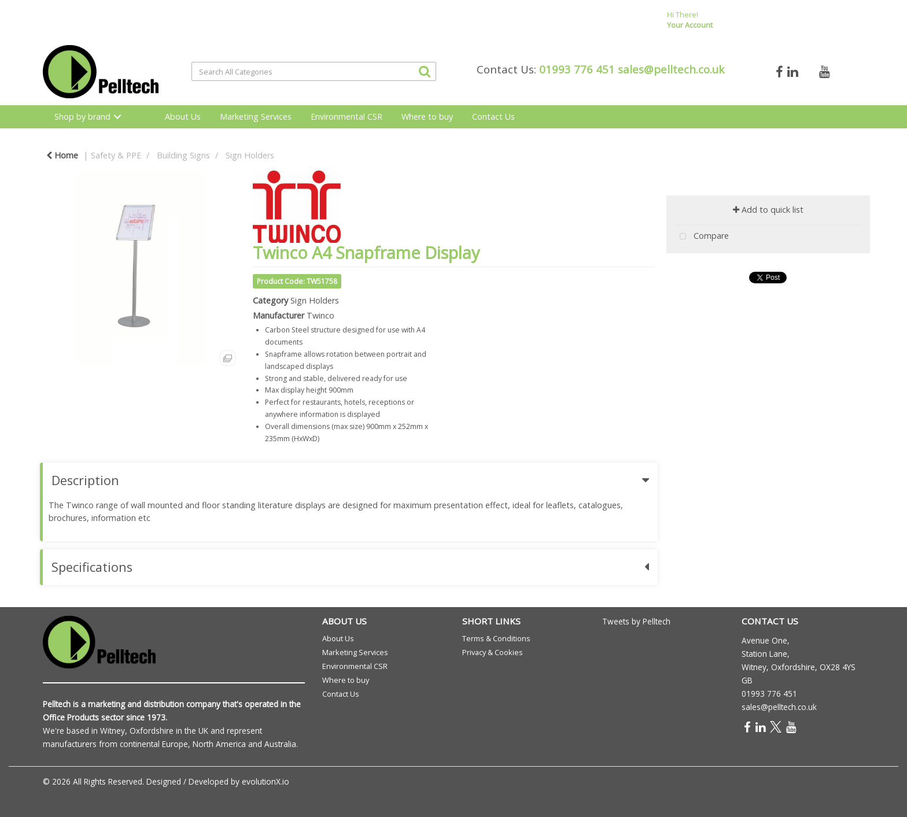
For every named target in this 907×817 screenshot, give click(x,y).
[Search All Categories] (313, 71)
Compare (701, 236)
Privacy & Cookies (492, 652)
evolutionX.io (265, 781)
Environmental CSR (346, 116)
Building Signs (183, 155)
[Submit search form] (424, 70)
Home (62, 155)
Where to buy (427, 116)
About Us (183, 116)
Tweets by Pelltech (636, 621)
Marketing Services (256, 116)
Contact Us (493, 116)
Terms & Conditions (496, 638)
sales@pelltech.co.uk (671, 69)
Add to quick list (768, 209)
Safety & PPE (116, 155)
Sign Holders (250, 155)
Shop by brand (82, 116)
